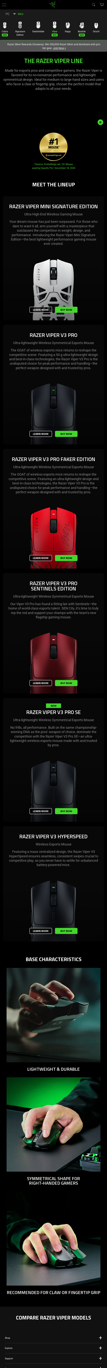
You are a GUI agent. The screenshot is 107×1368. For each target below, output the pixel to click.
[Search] (93, 4)
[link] (52, 4)
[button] (4, 4)
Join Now (59, 48)
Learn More (41, 310)
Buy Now (66, 310)
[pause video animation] (102, 122)
